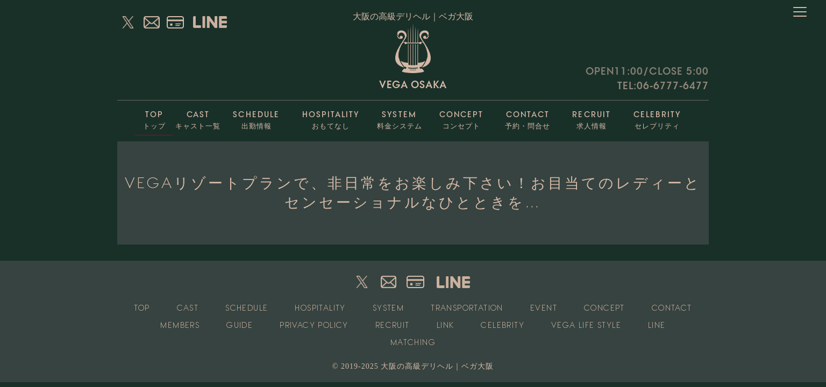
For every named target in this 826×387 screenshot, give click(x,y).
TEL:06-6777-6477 (663, 86)
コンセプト (461, 117)
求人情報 (591, 117)
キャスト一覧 (197, 117)
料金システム (399, 117)
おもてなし (330, 117)
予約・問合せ (528, 117)
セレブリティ (657, 117)
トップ (154, 117)
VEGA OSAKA (413, 57)
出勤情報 (256, 117)
